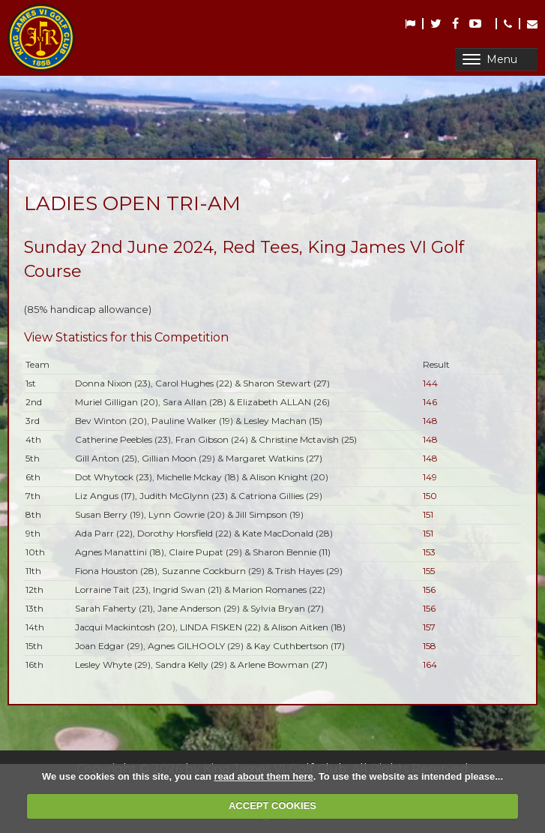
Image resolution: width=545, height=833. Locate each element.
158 (429, 645)
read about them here (263, 776)
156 (429, 589)
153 (429, 552)
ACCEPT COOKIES (272, 805)
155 (429, 570)
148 (430, 420)
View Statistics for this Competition (126, 337)
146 (430, 401)
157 (429, 627)
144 (430, 383)
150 (430, 495)
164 (430, 664)
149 (430, 477)
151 (428, 514)
